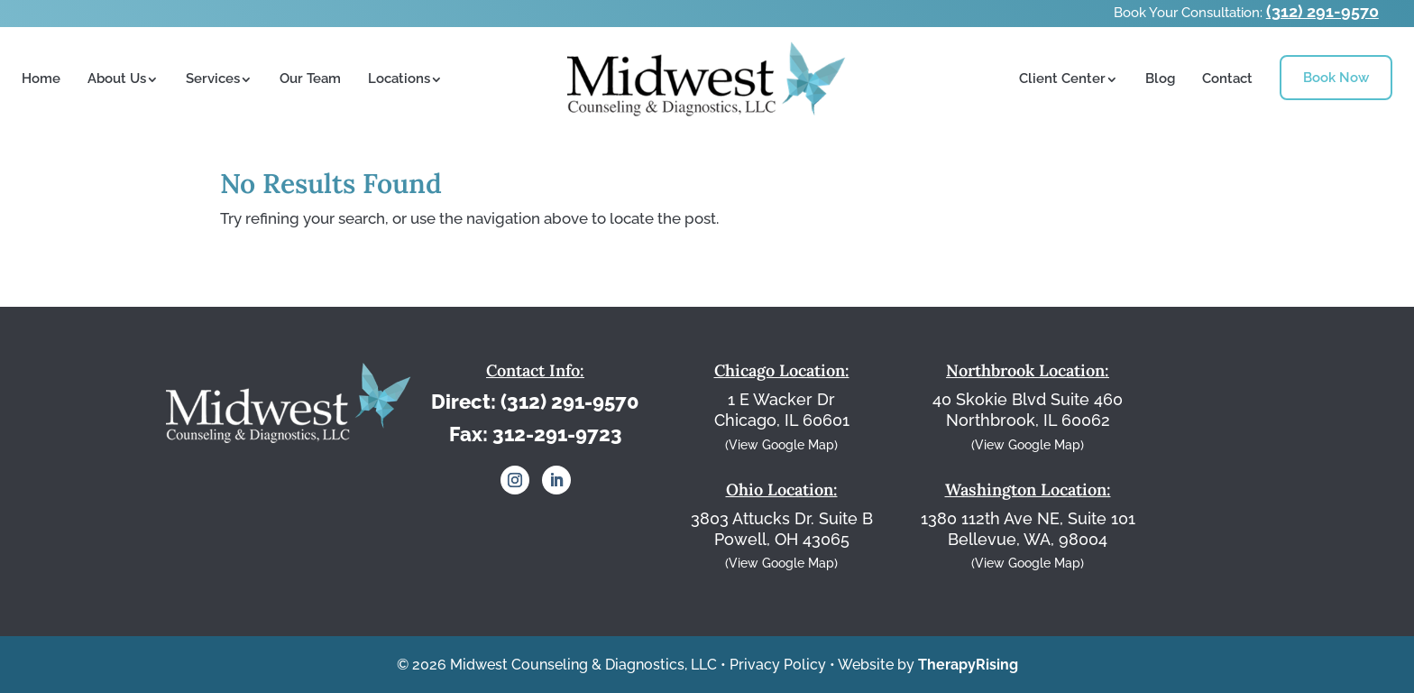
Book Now (1336, 77)
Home (41, 78)
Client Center (1062, 78)
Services (213, 78)
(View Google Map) (781, 445)
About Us (116, 78)
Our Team (310, 78)
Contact (1227, 78)
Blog (1160, 78)
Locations (399, 78)
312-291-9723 (557, 434)
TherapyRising (968, 664)
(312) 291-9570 (1322, 11)
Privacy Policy (778, 664)
